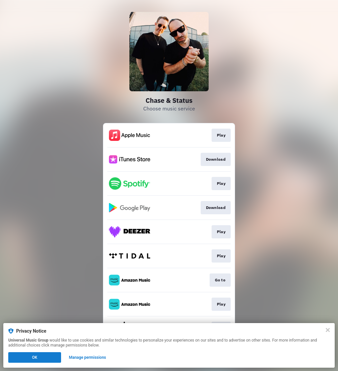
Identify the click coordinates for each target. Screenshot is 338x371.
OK (34, 357)
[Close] (327, 330)
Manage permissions (87, 357)
